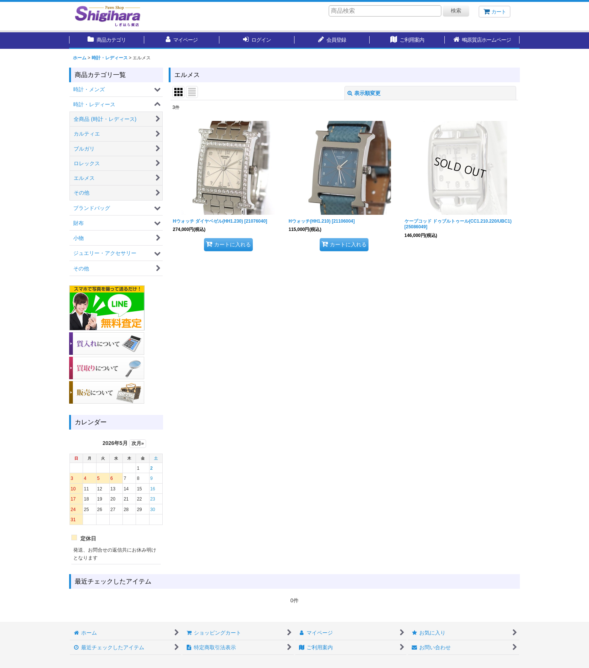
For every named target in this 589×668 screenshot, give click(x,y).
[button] (482, 40)
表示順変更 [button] (364, 93)
